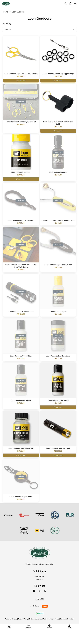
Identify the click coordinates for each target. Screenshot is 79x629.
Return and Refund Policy (38, 619)
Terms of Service (11, 619)
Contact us (39, 579)
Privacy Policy (23, 619)
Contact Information (67, 619)
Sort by (7, 23)
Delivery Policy (53, 619)
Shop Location (39, 576)
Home (5, 12)
